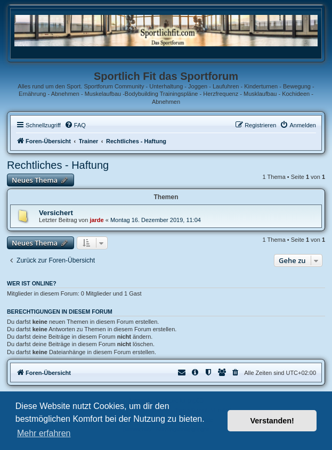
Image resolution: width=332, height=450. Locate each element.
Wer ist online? (31, 283)
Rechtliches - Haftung (58, 165)
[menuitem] (75, 125)
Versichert (56, 213)
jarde (96, 220)
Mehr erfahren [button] (44, 433)
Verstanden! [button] (272, 420)
